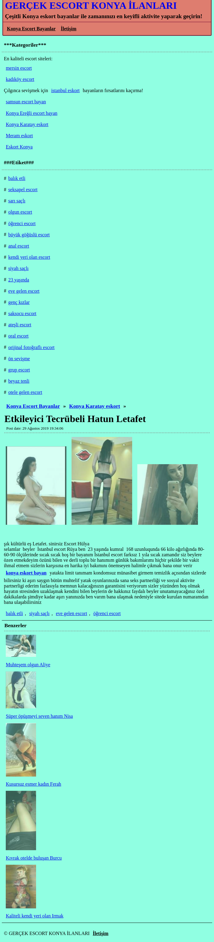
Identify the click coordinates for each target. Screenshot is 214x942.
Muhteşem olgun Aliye (28, 664)
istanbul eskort (65, 90)
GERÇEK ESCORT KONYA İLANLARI (91, 5)
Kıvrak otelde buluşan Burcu (34, 857)
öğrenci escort (107, 613)
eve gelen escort (71, 613)
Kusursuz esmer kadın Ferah (33, 784)
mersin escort (19, 68)
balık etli (14, 613)
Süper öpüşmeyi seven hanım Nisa (39, 716)
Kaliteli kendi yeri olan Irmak (34, 915)
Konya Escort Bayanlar (31, 28)
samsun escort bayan (26, 101)
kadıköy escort (20, 79)
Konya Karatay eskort (94, 406)
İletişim (68, 28)
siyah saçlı (39, 613)
